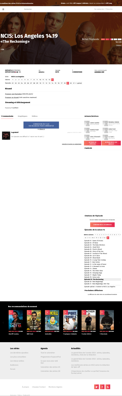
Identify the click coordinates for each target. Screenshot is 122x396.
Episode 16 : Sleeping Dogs (93, 273)
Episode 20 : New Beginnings (93, 282)
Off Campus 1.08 (88, 3)
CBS (19, 72)
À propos (25, 387)
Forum (12, 369)
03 (19, 83)
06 (28, 83)
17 (61, 83)
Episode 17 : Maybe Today (92, 275)
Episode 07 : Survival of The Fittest (95, 253)
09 (37, 83)
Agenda (44, 348)
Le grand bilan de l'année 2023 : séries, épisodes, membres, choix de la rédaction (90, 354)
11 (43, 80)
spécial (79, 83)
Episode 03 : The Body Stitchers (94, 245)
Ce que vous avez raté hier (49, 362)
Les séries (14, 348)
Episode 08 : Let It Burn (92, 256)
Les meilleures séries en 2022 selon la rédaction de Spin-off (90, 366)
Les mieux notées (17, 361)
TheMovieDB (26, 395)
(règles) (118, 45)
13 (49, 80)
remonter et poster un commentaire (71, 144)
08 (34, 83)
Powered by (11, 107)
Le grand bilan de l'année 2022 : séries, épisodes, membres (90, 360)
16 (58, 83)
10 (40, 80)
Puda (63, 3)
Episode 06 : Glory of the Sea (93, 251)
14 (52, 83)
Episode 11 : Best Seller (92, 262)
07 (31, 83)
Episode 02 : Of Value (91, 243)
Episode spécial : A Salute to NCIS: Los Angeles (99, 287)
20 (71, 83)
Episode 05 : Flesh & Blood (93, 249)
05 (25, 83)
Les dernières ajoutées (19, 353)
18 (64, 83)
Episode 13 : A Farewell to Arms (94, 266)
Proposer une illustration (13, 94)
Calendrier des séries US (50, 367)
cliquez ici (42, 129)
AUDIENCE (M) (99, 72)
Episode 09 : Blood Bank (92, 258)
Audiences (14, 365)
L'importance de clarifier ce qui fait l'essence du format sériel (90, 372)
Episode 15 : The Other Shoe (93, 271)
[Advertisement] (96, 98)
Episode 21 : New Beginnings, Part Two (96, 284)
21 (74, 83)
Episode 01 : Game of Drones (93, 241)
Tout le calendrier (48, 353)
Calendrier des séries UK (50, 371)
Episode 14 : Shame (90, 268)
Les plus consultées (18, 357)
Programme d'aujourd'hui (51, 357)
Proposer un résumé (12, 97)
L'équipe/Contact (39, 387)
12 (46, 80)
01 (13, 83)
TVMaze (19, 395)
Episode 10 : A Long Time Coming (95, 260)
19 (68, 83)
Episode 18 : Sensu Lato (92, 277)
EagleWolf (14, 132)
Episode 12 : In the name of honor (95, 264)
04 (22, 83)
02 (16, 83)
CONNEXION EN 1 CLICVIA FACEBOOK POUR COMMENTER (41, 125)
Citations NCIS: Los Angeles (102, 224)
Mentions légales (55, 387)
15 (55, 83)
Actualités (75, 348)
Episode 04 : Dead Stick (92, 247)
